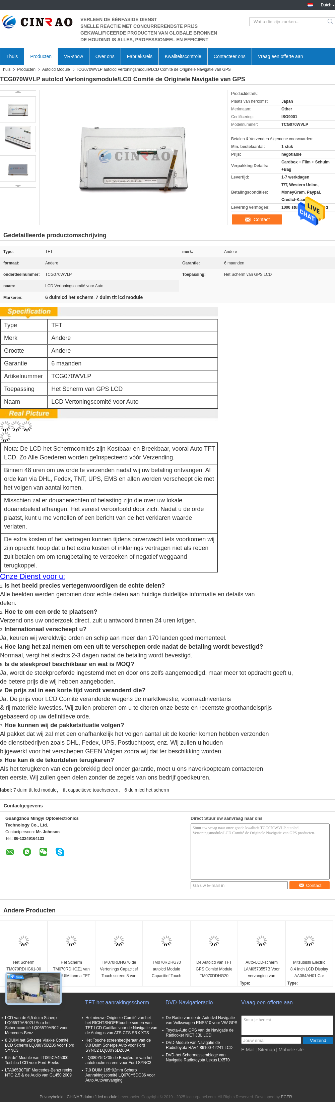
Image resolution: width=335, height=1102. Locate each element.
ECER (286, 1097)
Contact (262, 219)
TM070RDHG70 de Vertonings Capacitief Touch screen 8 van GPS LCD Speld (119, 969)
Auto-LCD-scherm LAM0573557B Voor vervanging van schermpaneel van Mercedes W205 (261, 969)
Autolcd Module (56, 69)
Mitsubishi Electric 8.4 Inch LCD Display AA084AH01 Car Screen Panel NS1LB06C (309, 969)
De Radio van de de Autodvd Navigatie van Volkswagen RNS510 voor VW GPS (201, 1020)
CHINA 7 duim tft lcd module (92, 1097)
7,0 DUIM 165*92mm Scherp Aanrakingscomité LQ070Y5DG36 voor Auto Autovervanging (120, 1075)
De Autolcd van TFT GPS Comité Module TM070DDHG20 (214, 969)
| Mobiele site (290, 1049)
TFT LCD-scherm (25, 1002)
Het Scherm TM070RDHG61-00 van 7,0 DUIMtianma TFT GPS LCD (23, 969)
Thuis (12, 56)
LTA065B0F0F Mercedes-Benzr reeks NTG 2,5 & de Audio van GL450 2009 (38, 1073)
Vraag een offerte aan (280, 56)
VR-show (73, 56)
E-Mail (248, 1049)
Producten (41, 56)
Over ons (105, 56)
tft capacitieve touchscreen (90, 790)
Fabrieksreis (139, 56)
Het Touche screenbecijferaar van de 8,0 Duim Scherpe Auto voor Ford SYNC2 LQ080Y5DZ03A (118, 1045)
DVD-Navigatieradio (189, 1002)
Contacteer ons (230, 56)
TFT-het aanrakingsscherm (117, 1002)
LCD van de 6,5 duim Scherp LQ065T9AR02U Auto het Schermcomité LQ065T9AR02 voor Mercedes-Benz (36, 1025)
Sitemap (266, 1049)
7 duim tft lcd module (35, 790)
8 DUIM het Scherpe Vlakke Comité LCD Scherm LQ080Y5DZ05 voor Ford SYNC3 (39, 1045)
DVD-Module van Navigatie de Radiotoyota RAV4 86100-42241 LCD (199, 1045)
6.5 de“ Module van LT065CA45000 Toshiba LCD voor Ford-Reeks (36, 1060)
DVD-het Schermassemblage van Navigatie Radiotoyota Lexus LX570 (198, 1057)
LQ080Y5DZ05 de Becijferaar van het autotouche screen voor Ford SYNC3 (118, 1060)
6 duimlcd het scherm (147, 790)
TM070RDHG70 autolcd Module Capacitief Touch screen (167, 969)
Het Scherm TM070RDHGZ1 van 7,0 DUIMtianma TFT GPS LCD (71, 969)
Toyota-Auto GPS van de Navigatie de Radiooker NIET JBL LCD (199, 1033)
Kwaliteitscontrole (183, 56)
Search (331, 21)
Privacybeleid (51, 1097)
